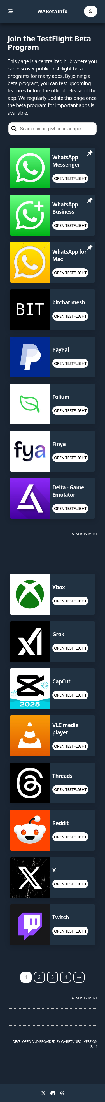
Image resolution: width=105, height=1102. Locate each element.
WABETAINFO (71, 1041)
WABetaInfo (52, 11)
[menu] (11, 11)
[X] (43, 1093)
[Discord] (53, 1093)
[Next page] (78, 977)
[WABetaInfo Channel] (90, 11)
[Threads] (62, 1093)
